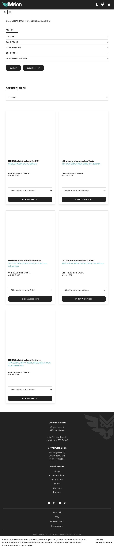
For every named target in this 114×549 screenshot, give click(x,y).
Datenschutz (57, 521)
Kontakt (57, 512)
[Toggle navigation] (10, 12)
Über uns (57, 488)
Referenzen (57, 479)
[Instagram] (54, 502)
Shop (57, 471)
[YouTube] (60, 502)
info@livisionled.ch (57, 437)
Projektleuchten (57, 475)
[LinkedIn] (65, 502)
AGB (57, 516)
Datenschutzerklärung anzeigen (17, 545)
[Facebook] (49, 502)
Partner (57, 492)
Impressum (57, 526)
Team (57, 483)
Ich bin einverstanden (104, 541)
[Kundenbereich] (97, 5)
